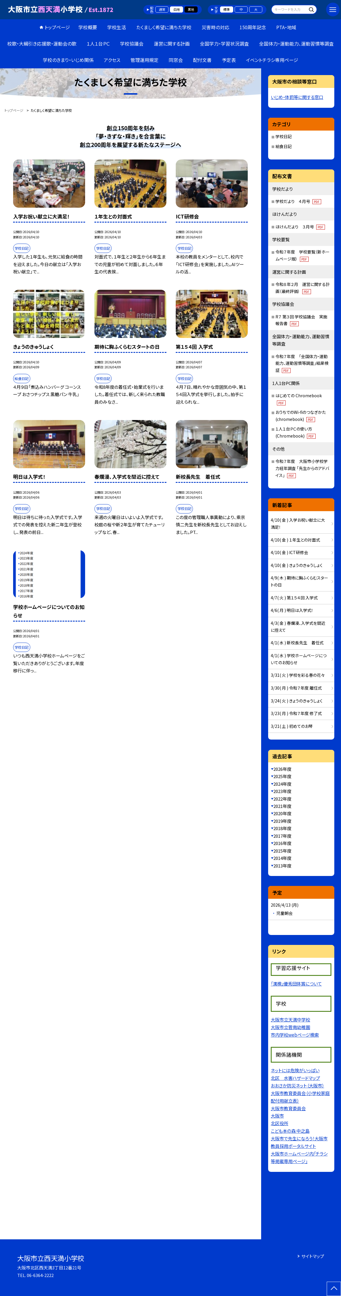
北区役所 (279, 1123)
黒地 (191, 9)
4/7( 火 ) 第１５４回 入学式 (294, 598)
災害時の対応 (215, 27)
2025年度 (282, 776)
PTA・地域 (286, 27)
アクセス (112, 60)
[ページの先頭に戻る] (334, 1289)
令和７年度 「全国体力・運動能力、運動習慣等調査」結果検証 (301, 363)
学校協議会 (131, 43)
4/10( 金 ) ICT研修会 (289, 552)
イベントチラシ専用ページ (272, 60)
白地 (176, 9)
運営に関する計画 (172, 43)
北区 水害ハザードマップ (295, 1078)
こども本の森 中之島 (290, 1130)
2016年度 (282, 843)
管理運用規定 (145, 60)
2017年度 (282, 836)
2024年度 (282, 784)
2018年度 (282, 828)
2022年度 (282, 799)
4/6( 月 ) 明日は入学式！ (292, 610)
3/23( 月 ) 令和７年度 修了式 (296, 713)
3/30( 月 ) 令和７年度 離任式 (296, 688)
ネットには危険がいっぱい (295, 1070)
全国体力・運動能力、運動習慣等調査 (296, 43)
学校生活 (116, 27)
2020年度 (282, 813)
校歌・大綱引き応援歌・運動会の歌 (41, 43)
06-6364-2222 (40, 1275)
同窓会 (176, 60)
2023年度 (282, 791)
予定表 (229, 60)
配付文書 (202, 60)
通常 (162, 9)
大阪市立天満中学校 (290, 1019)
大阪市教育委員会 (288, 1108)
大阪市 (277, 1115)
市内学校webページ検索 (295, 1034)
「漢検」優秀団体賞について (296, 983)
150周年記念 (253, 27)
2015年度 (282, 851)
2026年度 (282, 769)
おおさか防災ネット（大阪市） (297, 1085)
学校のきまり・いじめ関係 (68, 60)
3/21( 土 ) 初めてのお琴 (292, 726)
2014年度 (282, 858)
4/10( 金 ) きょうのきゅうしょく (297, 565)
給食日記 (283, 146)
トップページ (57, 27)
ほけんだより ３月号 (300, 227)
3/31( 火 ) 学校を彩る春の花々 (298, 675)
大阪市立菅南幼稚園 (290, 1027)
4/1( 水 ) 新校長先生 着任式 (297, 643)
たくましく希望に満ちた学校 (163, 27)
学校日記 (283, 136)
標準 (226, 9)
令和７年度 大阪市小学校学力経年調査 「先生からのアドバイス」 (302, 468)
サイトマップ (312, 1256)
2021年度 (282, 806)
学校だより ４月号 (298, 201)
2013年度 (282, 866)
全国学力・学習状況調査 (224, 43)
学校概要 (87, 27)
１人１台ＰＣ (98, 43)
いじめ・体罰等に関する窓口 (297, 97)
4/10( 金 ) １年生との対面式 (295, 540)
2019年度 (282, 821)
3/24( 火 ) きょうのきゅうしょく (297, 701)
